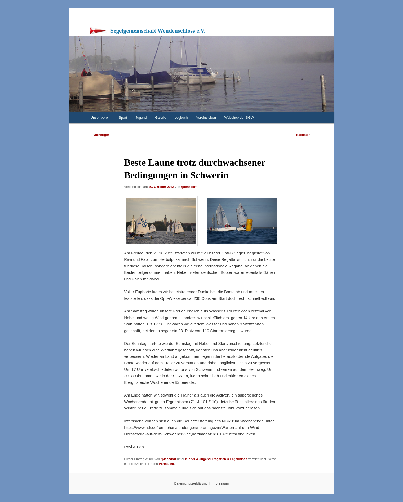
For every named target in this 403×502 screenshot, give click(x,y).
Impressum (220, 483)
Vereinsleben (206, 118)
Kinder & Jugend (198, 459)
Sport (123, 118)
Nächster (305, 135)
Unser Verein (100, 118)
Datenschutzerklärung (191, 483)
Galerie (160, 118)
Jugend (141, 118)
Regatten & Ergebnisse (229, 459)
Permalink (166, 464)
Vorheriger (99, 135)
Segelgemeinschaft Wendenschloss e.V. (158, 30)
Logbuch (181, 118)
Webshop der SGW (239, 118)
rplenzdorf (189, 187)
